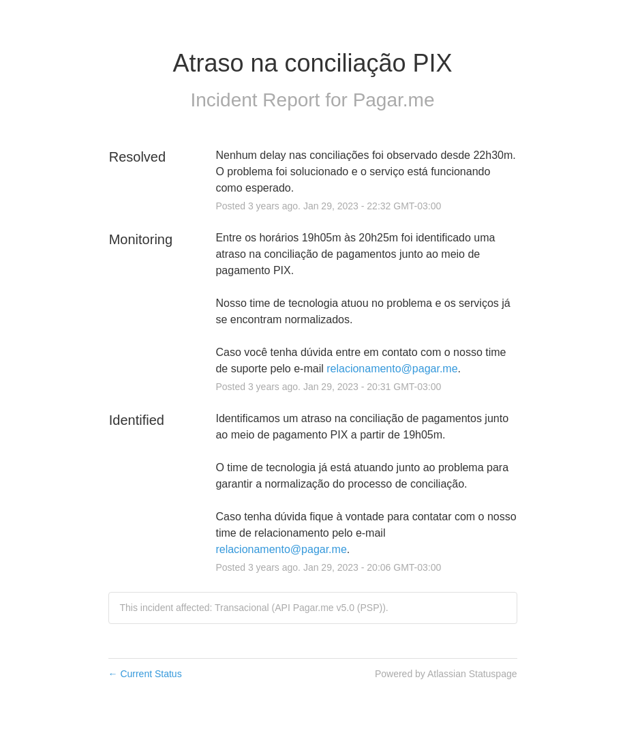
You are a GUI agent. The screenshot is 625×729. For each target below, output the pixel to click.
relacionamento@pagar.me (391, 368)
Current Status (145, 673)
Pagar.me (394, 99)
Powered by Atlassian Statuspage (446, 673)
